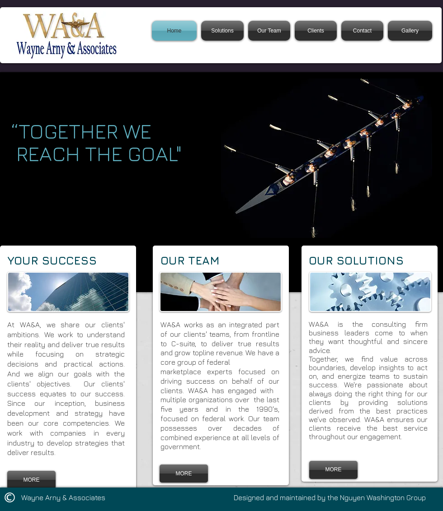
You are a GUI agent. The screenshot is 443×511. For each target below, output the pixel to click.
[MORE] (31, 480)
